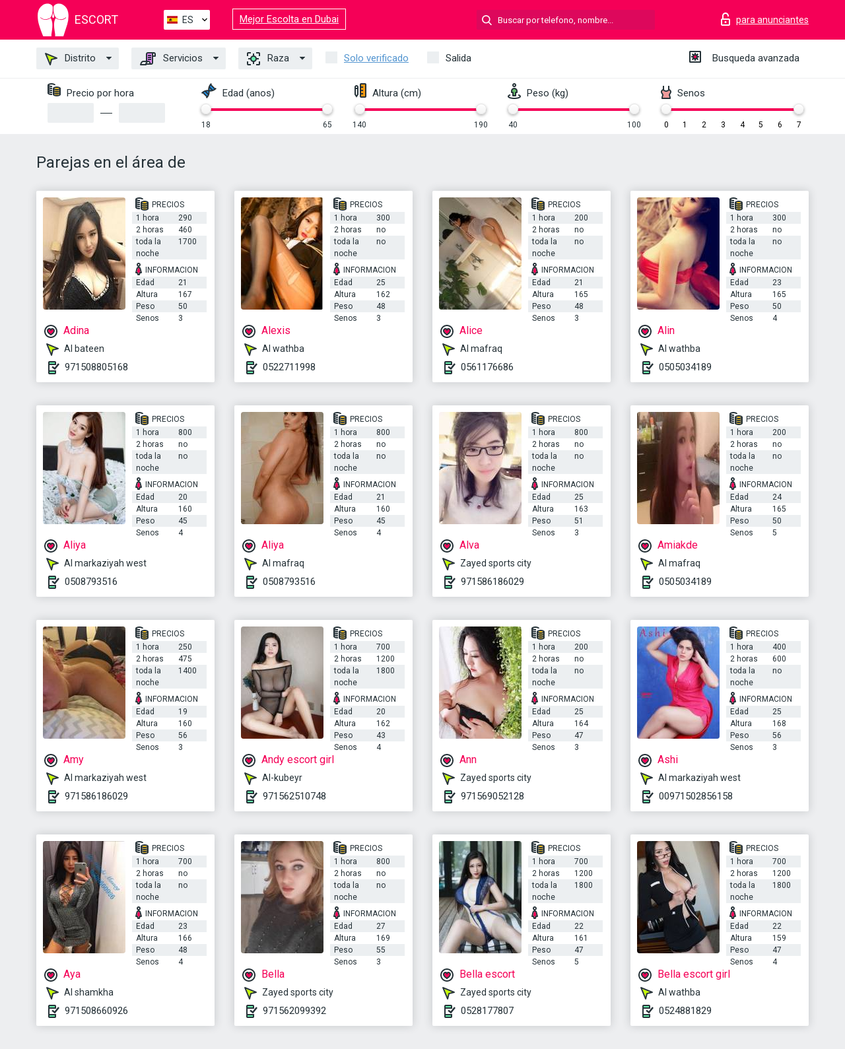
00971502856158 (696, 796)
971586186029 (492, 582)
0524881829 (685, 1011)
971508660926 (96, 1011)
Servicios (171, 58)
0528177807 (487, 1011)
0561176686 (487, 367)
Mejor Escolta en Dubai (289, 19)
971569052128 (492, 796)
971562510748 (294, 796)
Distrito (70, 58)
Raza (268, 58)
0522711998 (289, 367)
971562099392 (294, 1011)
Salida (458, 58)
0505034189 (685, 367)
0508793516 (91, 582)
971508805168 (96, 367)
